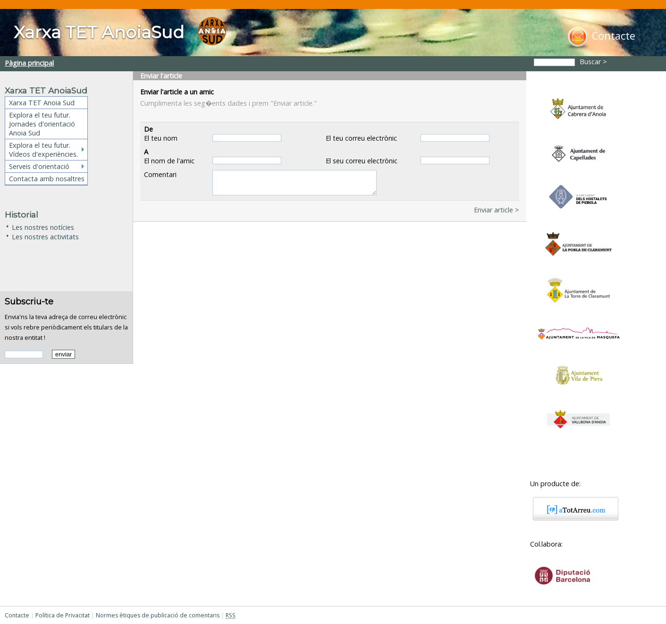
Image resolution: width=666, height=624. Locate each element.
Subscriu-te (29, 301)
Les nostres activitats (45, 235)
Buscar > (594, 61)
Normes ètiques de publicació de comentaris (157, 615)
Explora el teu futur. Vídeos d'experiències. (43, 150)
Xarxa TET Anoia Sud (42, 102)
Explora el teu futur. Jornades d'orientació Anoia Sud (42, 123)
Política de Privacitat (62, 615)
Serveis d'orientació (39, 166)
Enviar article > (496, 209)
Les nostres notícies (43, 226)
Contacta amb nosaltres (46, 178)
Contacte (17, 615)
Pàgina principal (29, 63)
